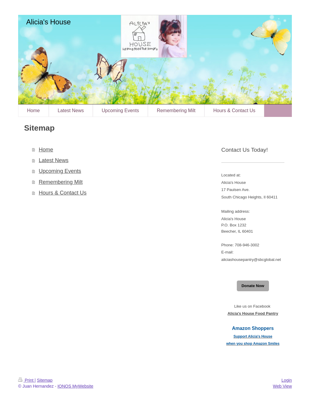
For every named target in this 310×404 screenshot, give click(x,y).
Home (46, 150)
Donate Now (253, 286)
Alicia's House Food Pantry (253, 313)
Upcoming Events (60, 171)
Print (26, 380)
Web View (282, 386)
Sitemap (44, 380)
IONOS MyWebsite (75, 386)
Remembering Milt (61, 182)
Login (286, 380)
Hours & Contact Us (63, 193)
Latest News (53, 160)
